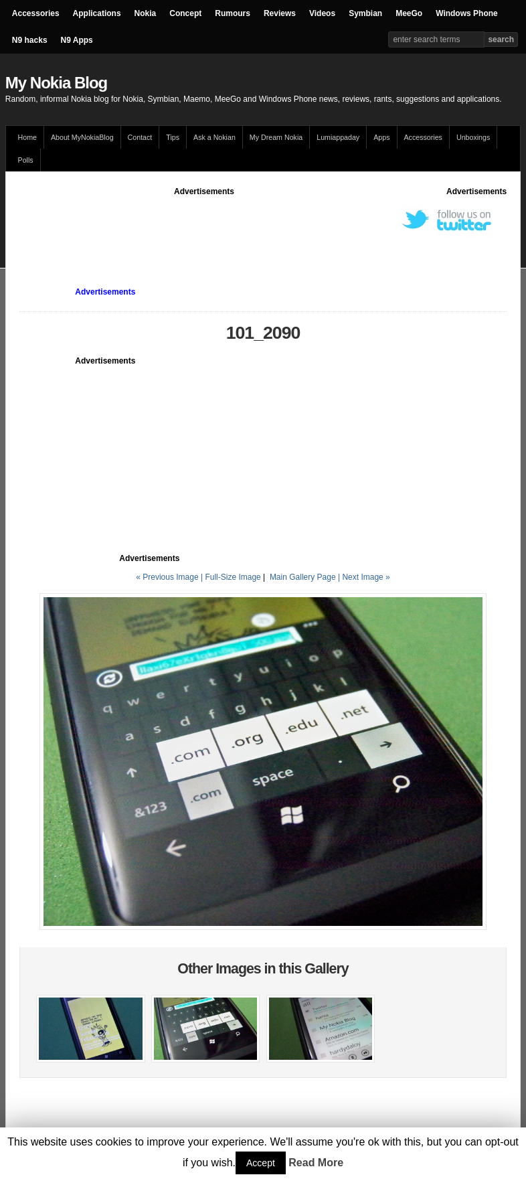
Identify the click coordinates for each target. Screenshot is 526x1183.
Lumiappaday (338, 137)
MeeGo (409, 13)
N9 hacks (30, 40)
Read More (315, 1162)
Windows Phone (467, 13)
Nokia (146, 13)
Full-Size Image (232, 577)
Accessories (36, 13)
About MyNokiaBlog (82, 137)
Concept (185, 13)
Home (27, 137)
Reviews (280, 13)
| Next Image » (364, 577)
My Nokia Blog (56, 83)
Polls (25, 160)
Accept (260, 1163)
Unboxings (473, 137)
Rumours (232, 13)
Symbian (365, 13)
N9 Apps (77, 40)
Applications (97, 13)
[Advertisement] (263, 228)
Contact (140, 137)
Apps (381, 137)
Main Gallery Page (303, 577)
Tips (172, 137)
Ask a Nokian (214, 137)
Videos (322, 13)
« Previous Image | (170, 577)
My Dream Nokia (276, 137)
